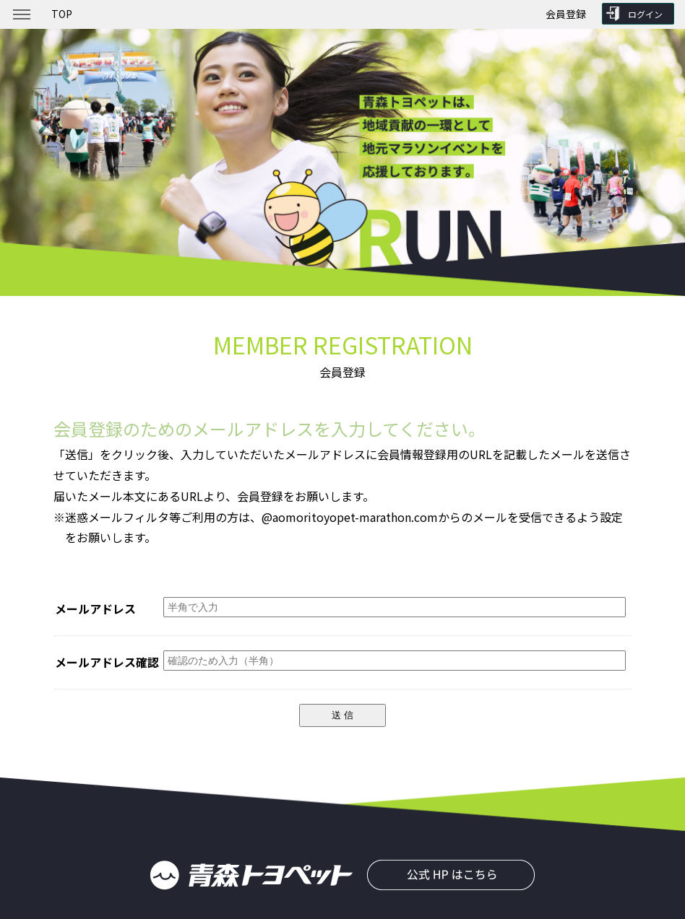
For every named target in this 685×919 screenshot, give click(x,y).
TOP (61, 13)
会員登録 (566, 13)
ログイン (645, 14)
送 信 (342, 715)
